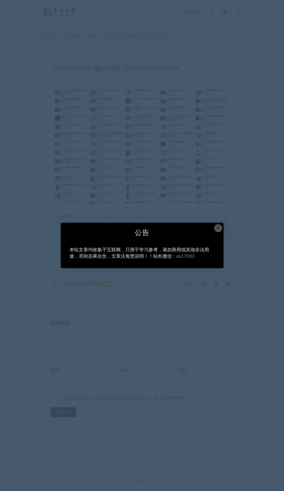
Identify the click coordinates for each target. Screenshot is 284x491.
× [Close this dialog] (218, 228)
